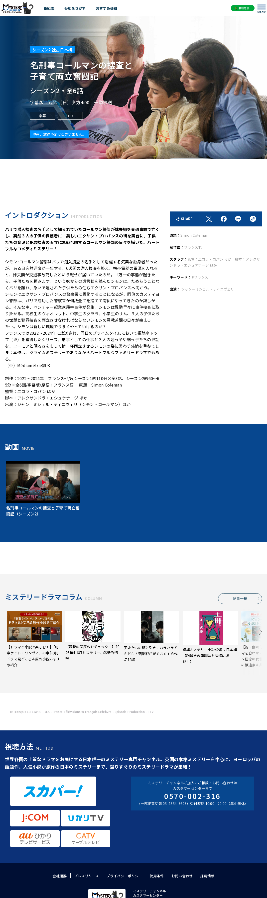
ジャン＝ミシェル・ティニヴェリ (207, 289)
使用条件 (157, 835)
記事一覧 (241, 598)
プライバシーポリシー (124, 835)
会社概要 (59, 835)
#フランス (200, 277)
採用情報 (207, 835)
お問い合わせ (182, 835)
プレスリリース (86, 835)
